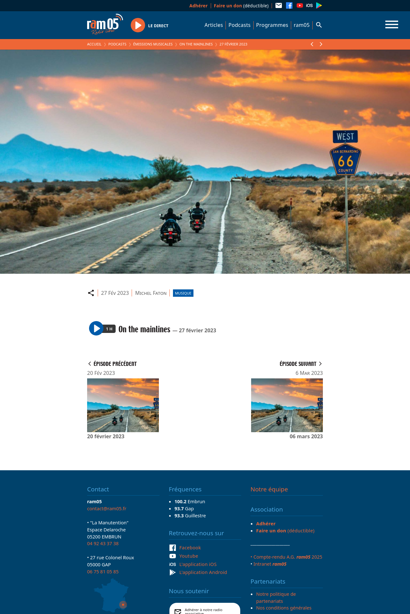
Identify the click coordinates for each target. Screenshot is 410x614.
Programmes (272, 24)
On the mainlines (196, 44)
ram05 (302, 24)
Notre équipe (269, 489)
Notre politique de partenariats (276, 597)
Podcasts (239, 24)
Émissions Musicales (153, 44)
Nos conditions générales (284, 607)
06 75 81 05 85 (103, 571)
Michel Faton (151, 292)
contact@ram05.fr (107, 508)
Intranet (269, 564)
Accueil (94, 44)
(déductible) (241, 6)
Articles (214, 24)
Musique (183, 293)
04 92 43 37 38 (103, 543)
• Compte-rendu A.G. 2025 (286, 556)
